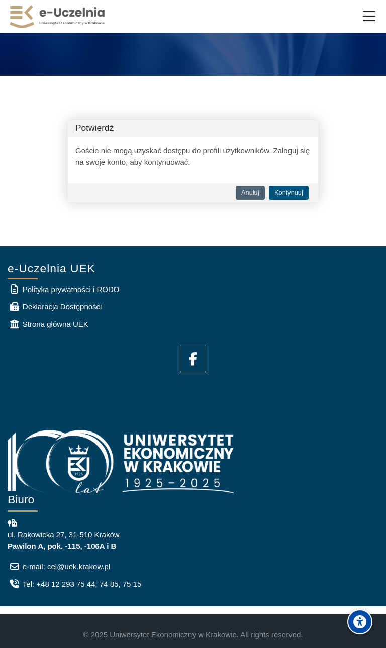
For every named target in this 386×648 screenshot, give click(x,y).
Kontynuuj (288, 192)
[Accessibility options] (359, 621)
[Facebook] (193, 359)
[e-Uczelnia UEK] (58, 16)
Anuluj (250, 192)
